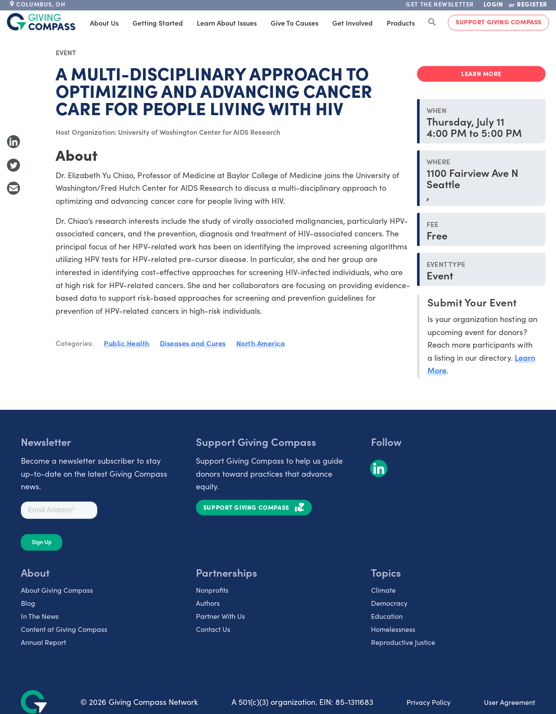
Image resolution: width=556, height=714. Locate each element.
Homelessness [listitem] (393, 629)
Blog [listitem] (28, 603)
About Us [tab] (104, 22)
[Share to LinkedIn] (13, 141)
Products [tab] (401, 22)
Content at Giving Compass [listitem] (64, 629)
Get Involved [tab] (352, 22)
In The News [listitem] (40, 616)
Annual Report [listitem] (43, 642)
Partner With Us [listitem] (220, 616)
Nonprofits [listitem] (212, 589)
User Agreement (509, 702)
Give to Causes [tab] (294, 22)
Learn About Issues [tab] (227, 22)
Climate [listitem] (383, 589)
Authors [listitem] (208, 603)
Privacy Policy (428, 702)
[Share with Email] (13, 188)
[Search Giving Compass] (432, 22)
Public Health (126, 343)
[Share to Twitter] (13, 165)
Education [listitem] (387, 616)
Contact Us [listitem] (213, 629)
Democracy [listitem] (389, 603)
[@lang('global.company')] (41, 21)
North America (260, 343)
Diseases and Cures (193, 343)
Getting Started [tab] (157, 22)
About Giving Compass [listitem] (57, 589)
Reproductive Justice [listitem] (403, 642)
